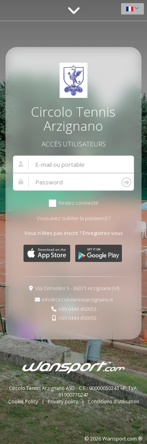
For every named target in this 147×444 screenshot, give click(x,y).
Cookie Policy (23, 401)
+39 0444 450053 (77, 308)
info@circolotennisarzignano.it (77, 299)
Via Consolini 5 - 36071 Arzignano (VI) (77, 288)
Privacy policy (63, 401)
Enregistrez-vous (103, 232)
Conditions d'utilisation (113, 401)
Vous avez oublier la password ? (74, 218)
